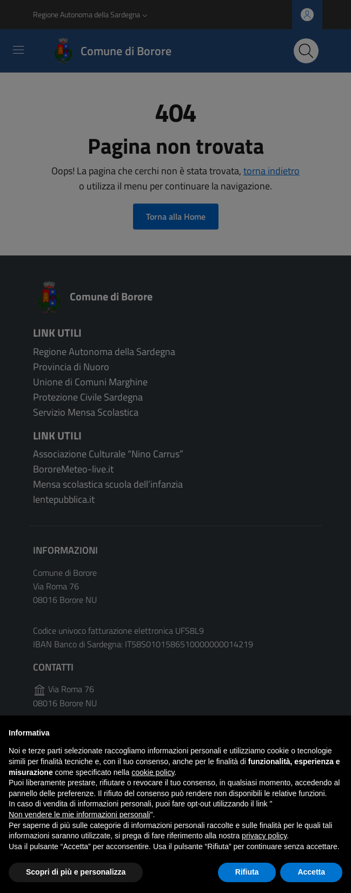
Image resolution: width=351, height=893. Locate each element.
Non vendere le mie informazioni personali (79, 814)
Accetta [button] (311, 872)
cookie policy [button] (152, 772)
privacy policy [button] (264, 835)
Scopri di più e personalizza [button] (75, 872)
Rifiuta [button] (247, 872)
